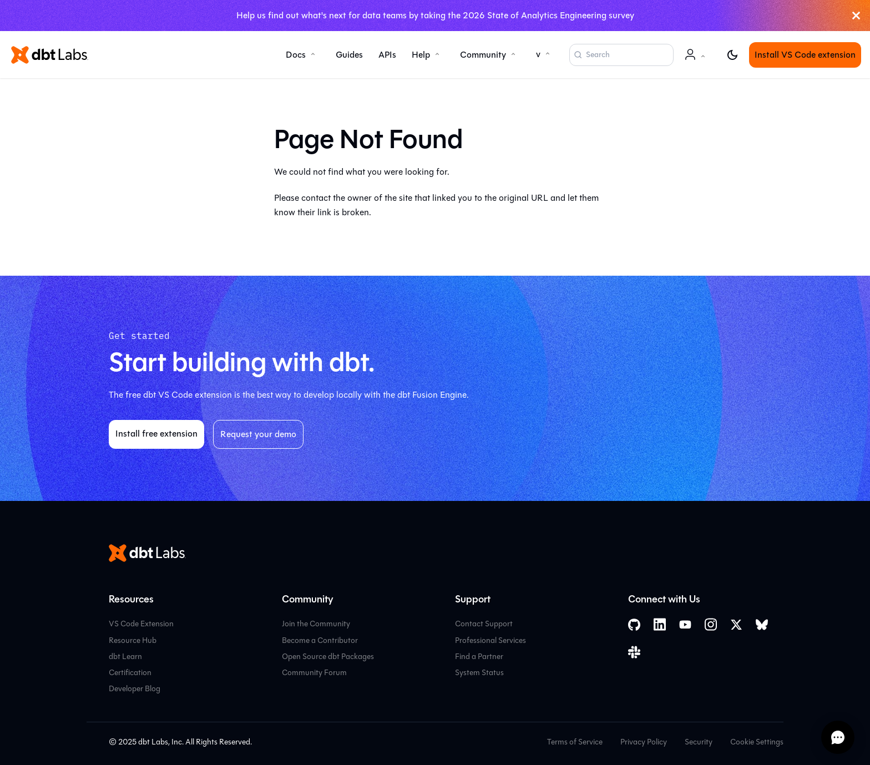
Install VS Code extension (805, 54)
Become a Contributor (320, 640)
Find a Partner (479, 656)
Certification (130, 672)
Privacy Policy (643, 742)
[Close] (856, 15)
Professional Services (490, 640)
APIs (387, 54)
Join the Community (316, 624)
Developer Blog (134, 689)
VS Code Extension (141, 624)
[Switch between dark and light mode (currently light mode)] (732, 55)
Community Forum (314, 672)
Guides (349, 54)
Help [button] (421, 54)
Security (698, 742)
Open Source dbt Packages (328, 656)
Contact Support (484, 624)
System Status (479, 672)
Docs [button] (296, 54)
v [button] (538, 54)
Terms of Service (575, 742)
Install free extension (156, 433)
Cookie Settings (756, 742)
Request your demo (258, 434)
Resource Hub (132, 640)
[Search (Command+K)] (621, 55)
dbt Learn (125, 656)
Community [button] (483, 54)
